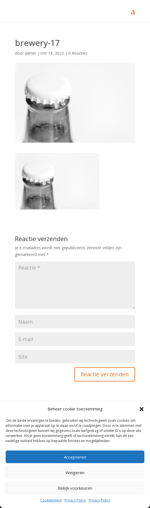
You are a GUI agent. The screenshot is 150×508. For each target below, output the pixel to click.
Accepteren (75, 457)
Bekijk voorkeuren (75, 488)
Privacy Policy (75, 500)
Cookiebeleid (51, 500)
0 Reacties (77, 53)
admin (30, 53)
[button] (141, 409)
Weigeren (75, 472)
